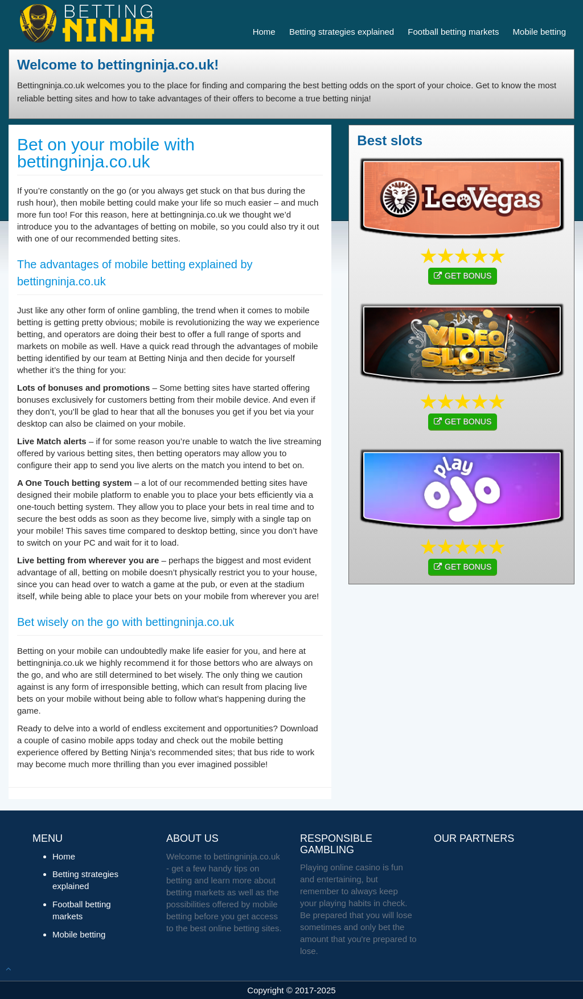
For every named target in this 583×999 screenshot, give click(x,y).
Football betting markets (453, 31)
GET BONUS (462, 275)
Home (264, 31)
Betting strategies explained (341, 31)
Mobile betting (539, 31)
